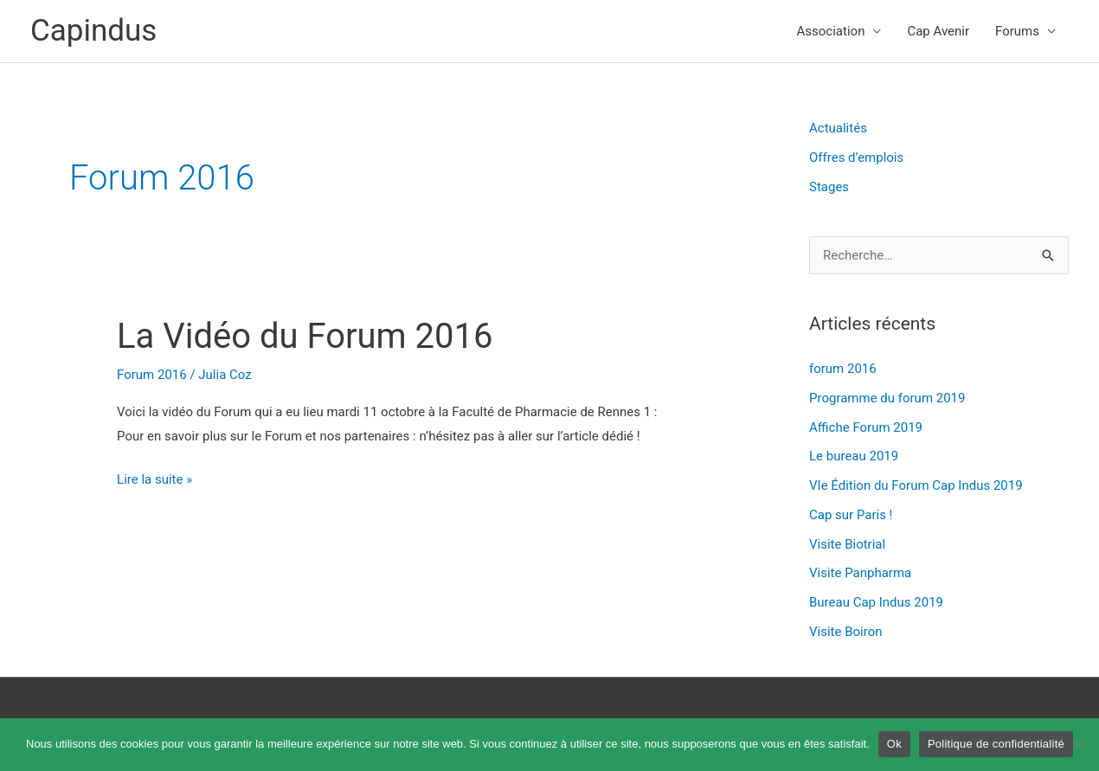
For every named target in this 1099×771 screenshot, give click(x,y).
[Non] (1077, 744)
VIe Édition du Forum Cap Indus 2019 (916, 485)
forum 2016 (843, 368)
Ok (894, 743)
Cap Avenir (938, 31)
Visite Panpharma (860, 573)
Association (831, 31)
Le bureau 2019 (853, 456)
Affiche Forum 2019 (865, 427)
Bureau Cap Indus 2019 (876, 602)
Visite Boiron (846, 631)
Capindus (93, 30)
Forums (1017, 31)
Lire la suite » (154, 477)
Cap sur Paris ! (850, 515)
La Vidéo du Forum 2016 (305, 336)
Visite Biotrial (847, 544)
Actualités (838, 128)
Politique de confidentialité (996, 743)
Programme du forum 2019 (887, 398)
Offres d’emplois (856, 157)
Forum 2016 (152, 374)
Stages (829, 187)
